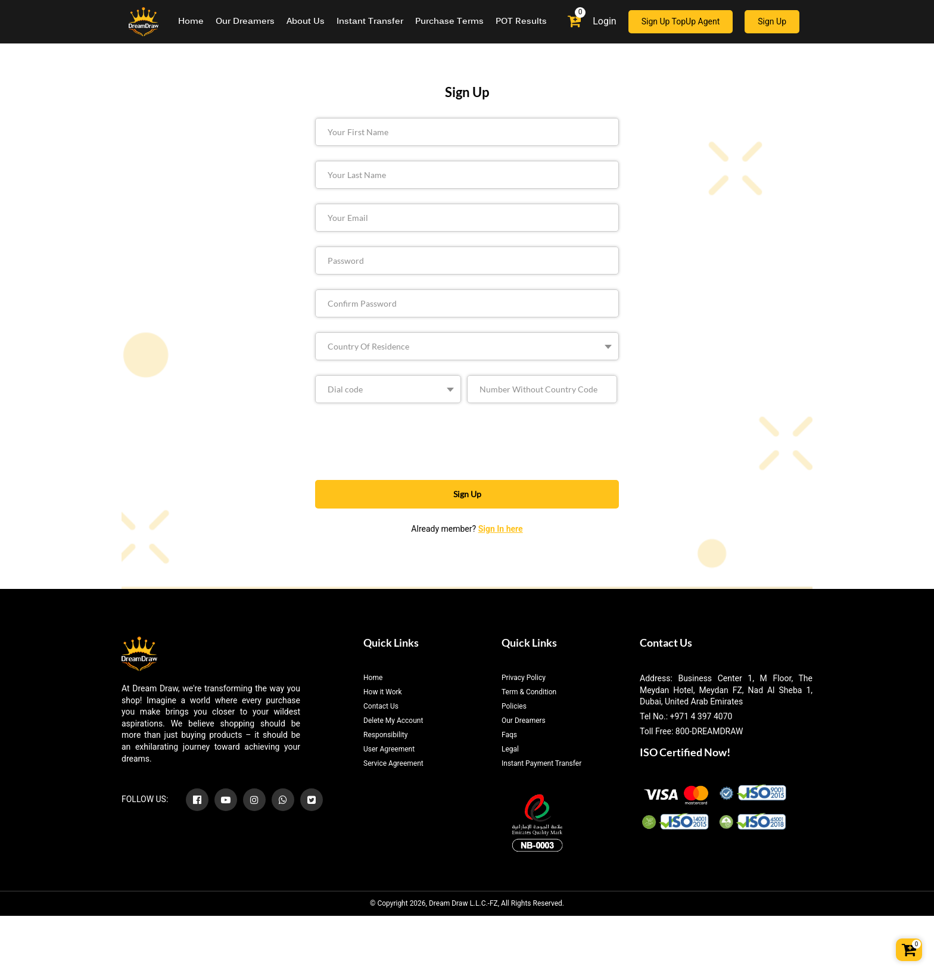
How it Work (382, 692)
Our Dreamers (245, 22)
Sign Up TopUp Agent (681, 21)
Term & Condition (529, 692)
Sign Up (772, 21)
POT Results (521, 22)
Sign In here (500, 529)
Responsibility (385, 734)
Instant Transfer (370, 22)
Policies (514, 706)
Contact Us (380, 706)
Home (191, 22)
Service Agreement (393, 763)
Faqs (509, 734)
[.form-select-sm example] (467, 346)
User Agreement (389, 749)
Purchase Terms (449, 22)
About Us (306, 22)
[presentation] (426, 441)
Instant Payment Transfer (541, 763)
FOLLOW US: (145, 799)
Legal (510, 749)
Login (604, 21)
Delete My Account (393, 720)
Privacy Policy (524, 677)
